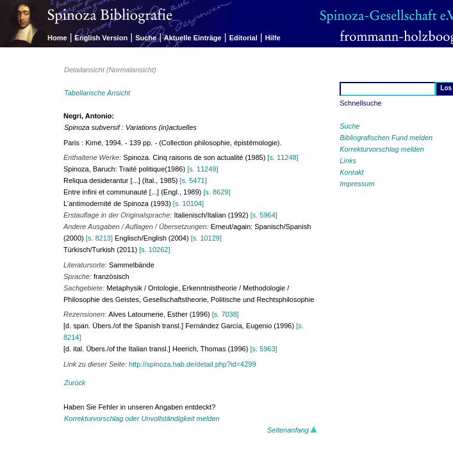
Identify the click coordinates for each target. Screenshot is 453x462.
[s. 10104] (188, 203)
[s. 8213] (99, 238)
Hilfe (273, 38)
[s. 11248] (282, 157)
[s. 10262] (154, 249)
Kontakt (351, 172)
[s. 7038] (225, 314)
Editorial (243, 38)
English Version (101, 38)
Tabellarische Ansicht (97, 93)
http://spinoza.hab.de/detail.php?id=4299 (192, 364)
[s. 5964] (264, 215)
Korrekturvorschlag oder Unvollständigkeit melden (142, 418)
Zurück (75, 382)
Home (57, 38)
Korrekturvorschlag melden (382, 149)
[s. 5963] (263, 349)
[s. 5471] (193, 180)
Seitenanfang (292, 430)
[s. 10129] (206, 238)
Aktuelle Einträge (193, 38)
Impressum (357, 183)
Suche (145, 38)
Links (348, 160)
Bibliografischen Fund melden (386, 137)
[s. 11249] (202, 169)
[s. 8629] (216, 192)
